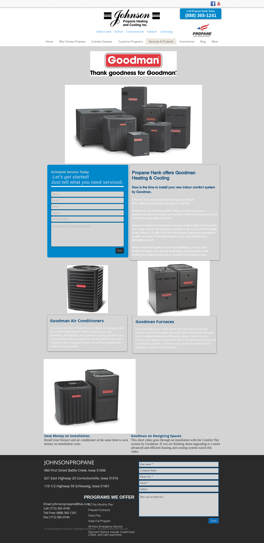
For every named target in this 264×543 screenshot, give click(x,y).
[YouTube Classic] (218, 3)
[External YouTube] (175, 398)
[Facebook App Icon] (213, 3)
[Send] (120, 250)
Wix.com (123, 528)
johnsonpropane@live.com (71, 504)
